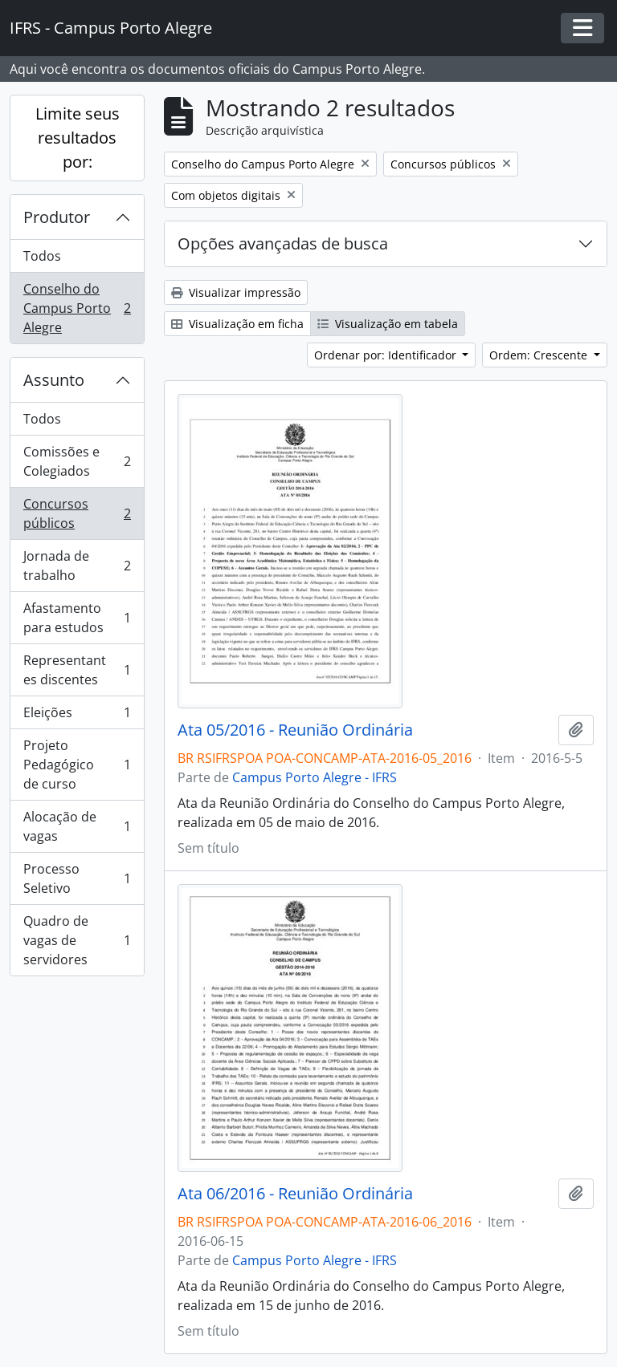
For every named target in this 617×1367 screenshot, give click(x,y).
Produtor (56, 217)
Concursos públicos (76, 513)
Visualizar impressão (235, 292)
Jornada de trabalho (76, 565)
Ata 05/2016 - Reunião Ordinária (295, 730)
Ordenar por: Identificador (387, 355)
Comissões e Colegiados (76, 461)
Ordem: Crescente (539, 355)
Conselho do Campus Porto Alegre (76, 308)
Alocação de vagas (76, 826)
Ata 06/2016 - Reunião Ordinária (295, 1193)
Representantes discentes (76, 669)
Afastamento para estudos (76, 617)
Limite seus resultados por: (77, 137)
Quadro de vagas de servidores (76, 940)
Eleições (76, 716)
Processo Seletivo (76, 878)
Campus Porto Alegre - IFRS (314, 777)
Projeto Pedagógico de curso (76, 764)
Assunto (53, 380)
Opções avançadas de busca (283, 243)
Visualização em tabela (387, 323)
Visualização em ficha (237, 323)
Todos (42, 256)
